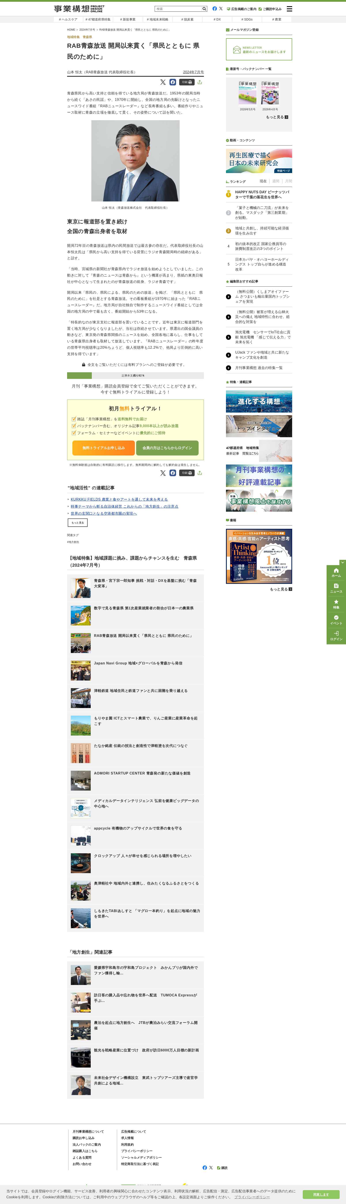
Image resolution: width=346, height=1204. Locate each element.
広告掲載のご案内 (241, 9)
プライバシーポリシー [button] (252, 1197)
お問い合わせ (82, 1163)
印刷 (187, 82)
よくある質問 (82, 1157)
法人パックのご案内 (87, 1144)
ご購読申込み (270, 9)
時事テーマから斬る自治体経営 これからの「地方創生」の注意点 (125, 506)
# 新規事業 (127, 19)
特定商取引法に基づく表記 (140, 1163)
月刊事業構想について (88, 1131)
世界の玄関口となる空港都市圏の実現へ (104, 513)
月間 (288, 298)
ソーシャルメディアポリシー (141, 1157)
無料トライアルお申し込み (104, 448)
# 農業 (276, 19)
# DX (217, 19)
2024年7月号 (193, 72)
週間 (275, 298)
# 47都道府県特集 (98, 19)
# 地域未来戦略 (157, 19)
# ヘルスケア (68, 19)
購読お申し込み (83, 1137)
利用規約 (127, 1144)
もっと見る (77, 522)
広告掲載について (133, 1131)
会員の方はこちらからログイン (167, 448)
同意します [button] (321, 1194)
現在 (263, 298)
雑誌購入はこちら (85, 1150)
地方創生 (74, 542)
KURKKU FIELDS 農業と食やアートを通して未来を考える (119, 499)
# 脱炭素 (187, 19)
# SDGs (246, 19)
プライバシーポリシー (136, 1150)
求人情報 (127, 1137)
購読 (222, 1167)
